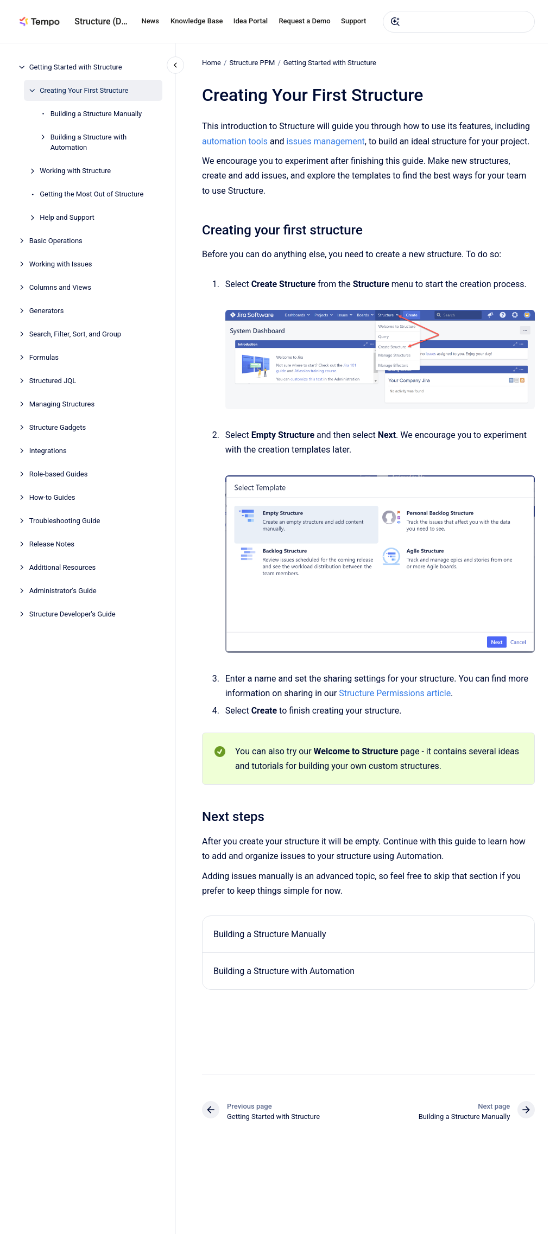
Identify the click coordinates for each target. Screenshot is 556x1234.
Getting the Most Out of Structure (91, 194)
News (150, 21)
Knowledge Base (196, 21)
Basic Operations (56, 241)
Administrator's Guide (63, 591)
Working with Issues (60, 264)
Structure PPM (252, 63)
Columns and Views (60, 287)
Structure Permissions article (395, 693)
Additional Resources (62, 567)
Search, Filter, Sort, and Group (75, 334)
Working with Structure (75, 171)
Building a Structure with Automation (88, 142)
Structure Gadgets (57, 427)
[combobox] (458, 21)
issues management (325, 141)
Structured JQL (53, 381)
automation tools (235, 141)
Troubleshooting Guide (64, 521)
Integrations (48, 451)
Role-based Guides (58, 474)
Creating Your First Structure (84, 90)
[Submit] (395, 21)
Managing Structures (62, 404)
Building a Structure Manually (96, 114)
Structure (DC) (101, 21)
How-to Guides (52, 497)
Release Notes (51, 544)
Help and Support (67, 217)
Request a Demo (304, 21)
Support (353, 21)
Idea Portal (250, 21)
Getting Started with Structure (75, 67)
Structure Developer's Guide (72, 614)
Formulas (44, 357)
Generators (46, 311)
